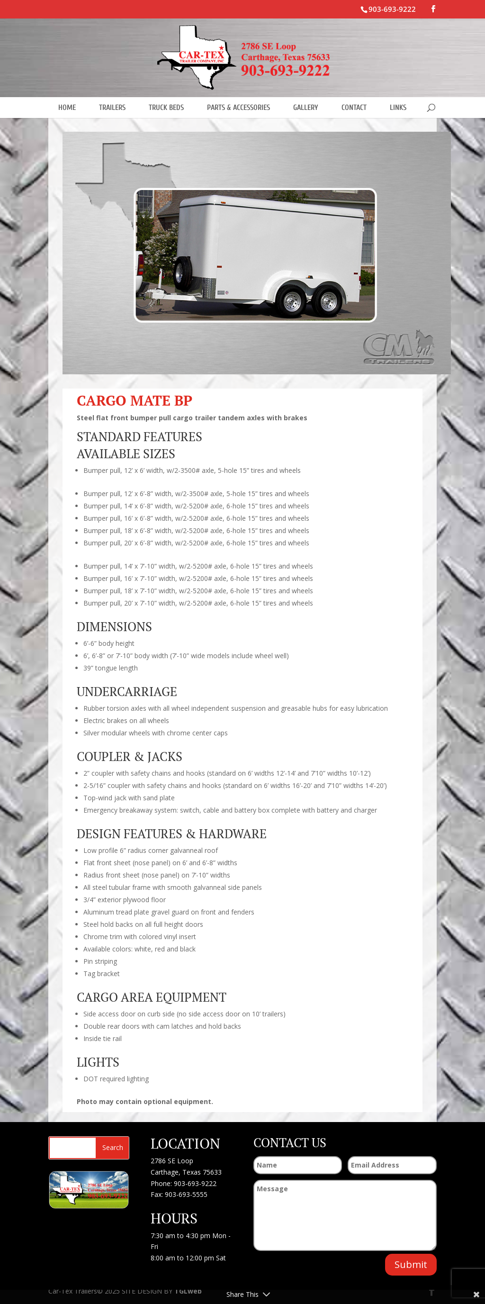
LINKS (398, 107)
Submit (411, 1264)
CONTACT (354, 107)
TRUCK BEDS (166, 107)
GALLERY (305, 107)
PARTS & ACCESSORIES (238, 107)
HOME (67, 107)
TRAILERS (112, 107)
